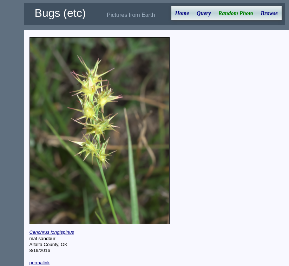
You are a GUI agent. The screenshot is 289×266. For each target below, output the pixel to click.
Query (204, 13)
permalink (39, 262)
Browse (269, 13)
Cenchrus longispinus (51, 232)
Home (182, 13)
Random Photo (235, 13)
